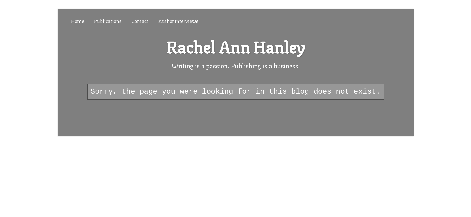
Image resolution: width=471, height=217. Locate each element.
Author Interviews (178, 20)
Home (77, 20)
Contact (140, 20)
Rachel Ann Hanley (235, 45)
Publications (108, 20)
